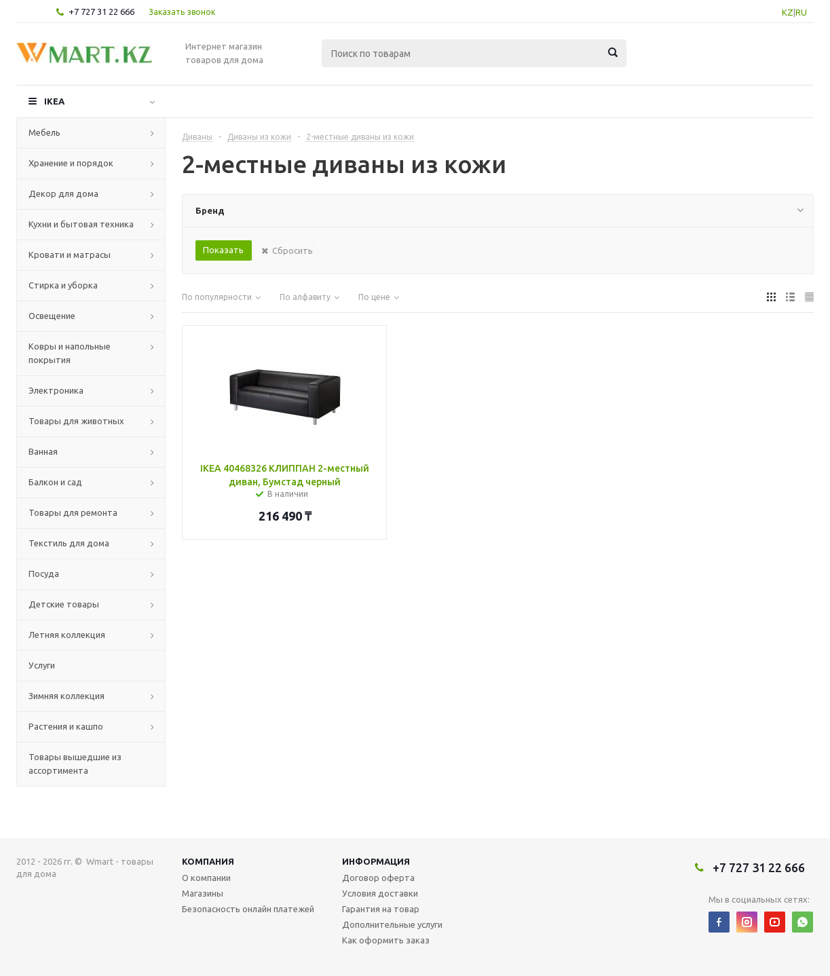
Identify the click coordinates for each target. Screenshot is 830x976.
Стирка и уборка (63, 285)
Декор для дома (63, 193)
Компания (208, 861)
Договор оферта (378, 877)
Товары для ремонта (73, 512)
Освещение (52, 315)
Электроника (56, 390)
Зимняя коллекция (67, 695)
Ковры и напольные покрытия (70, 352)
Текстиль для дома (69, 543)
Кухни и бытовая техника (81, 224)
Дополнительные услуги (392, 924)
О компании (206, 877)
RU (801, 12)
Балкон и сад (55, 482)
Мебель (44, 132)
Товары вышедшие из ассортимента (75, 763)
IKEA (54, 101)
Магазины (202, 893)
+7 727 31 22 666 (101, 11)
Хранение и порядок (71, 163)
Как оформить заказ (386, 940)
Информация (376, 861)
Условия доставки (380, 893)
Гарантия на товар (380, 909)
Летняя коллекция (67, 634)
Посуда (44, 573)
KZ (787, 12)
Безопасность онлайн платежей (248, 909)
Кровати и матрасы (70, 254)
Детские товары (64, 604)
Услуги (42, 665)
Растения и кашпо (66, 726)
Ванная (43, 451)
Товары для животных (76, 421)
